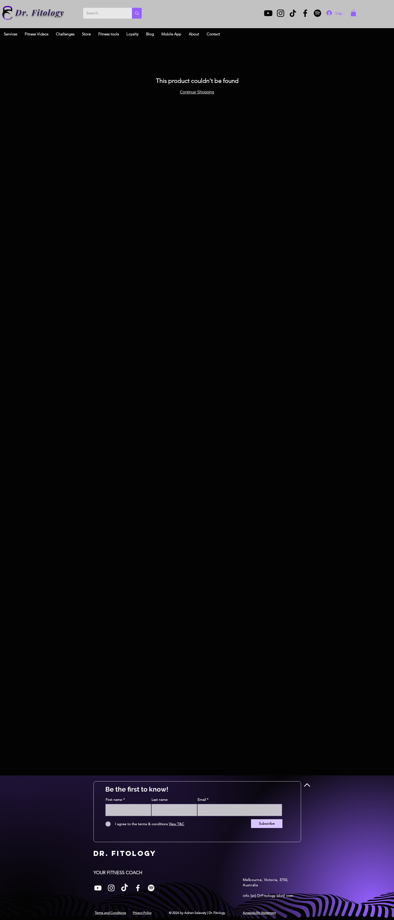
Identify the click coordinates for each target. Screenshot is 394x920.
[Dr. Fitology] (7, 13)
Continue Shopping (197, 92)
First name (114, 799)
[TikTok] (293, 13)
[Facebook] (305, 13)
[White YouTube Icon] (97, 888)
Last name (160, 799)
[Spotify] (317, 13)
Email (202, 799)
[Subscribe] (266, 823)
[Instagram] (280, 13)
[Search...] (103, 13)
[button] (353, 12)
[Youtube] (268, 13)
